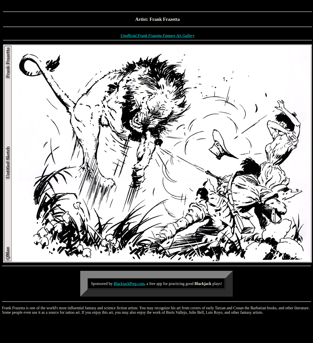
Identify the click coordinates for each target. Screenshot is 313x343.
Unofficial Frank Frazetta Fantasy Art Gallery (158, 35)
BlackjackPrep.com (129, 283)
